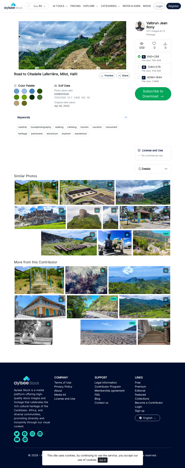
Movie (147, 6)
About (58, 390)
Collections (142, 398)
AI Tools (59, 6)
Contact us (101, 402)
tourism (84, 127)
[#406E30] (39, 97)
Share (123, 75)
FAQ (97, 394)
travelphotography (41, 127)
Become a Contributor (149, 402)
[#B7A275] (16, 103)
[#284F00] (39, 91)
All (41, 6)
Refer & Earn (131, 6)
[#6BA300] (24, 97)
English (146, 418)
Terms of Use (62, 382)
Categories (109, 6)
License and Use (64, 398)
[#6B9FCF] (16, 91)
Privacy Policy (63, 386)
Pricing (75, 6)
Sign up (140, 410)
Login (159, 6)
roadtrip (22, 127)
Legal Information (106, 382)
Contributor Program (108, 386)
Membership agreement (110, 390)
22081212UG (61, 94)
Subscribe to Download (152, 93)
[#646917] (24, 103)
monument (111, 127)
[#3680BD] (32, 91)
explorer (66, 133)
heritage (22, 133)
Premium (140, 386)
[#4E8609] (16, 97)
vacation (97, 127)
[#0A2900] (32, 97)
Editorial (140, 390)
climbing (72, 127)
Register (174, 6)
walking (59, 127)
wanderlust (81, 133)
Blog (97, 398)
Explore (89, 6)
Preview (107, 75)
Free (137, 382)
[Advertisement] (160, 124)
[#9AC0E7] (24, 91)
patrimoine (37, 133)
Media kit (60, 394)
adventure (52, 133)
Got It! (102, 460)
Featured (140, 394)
